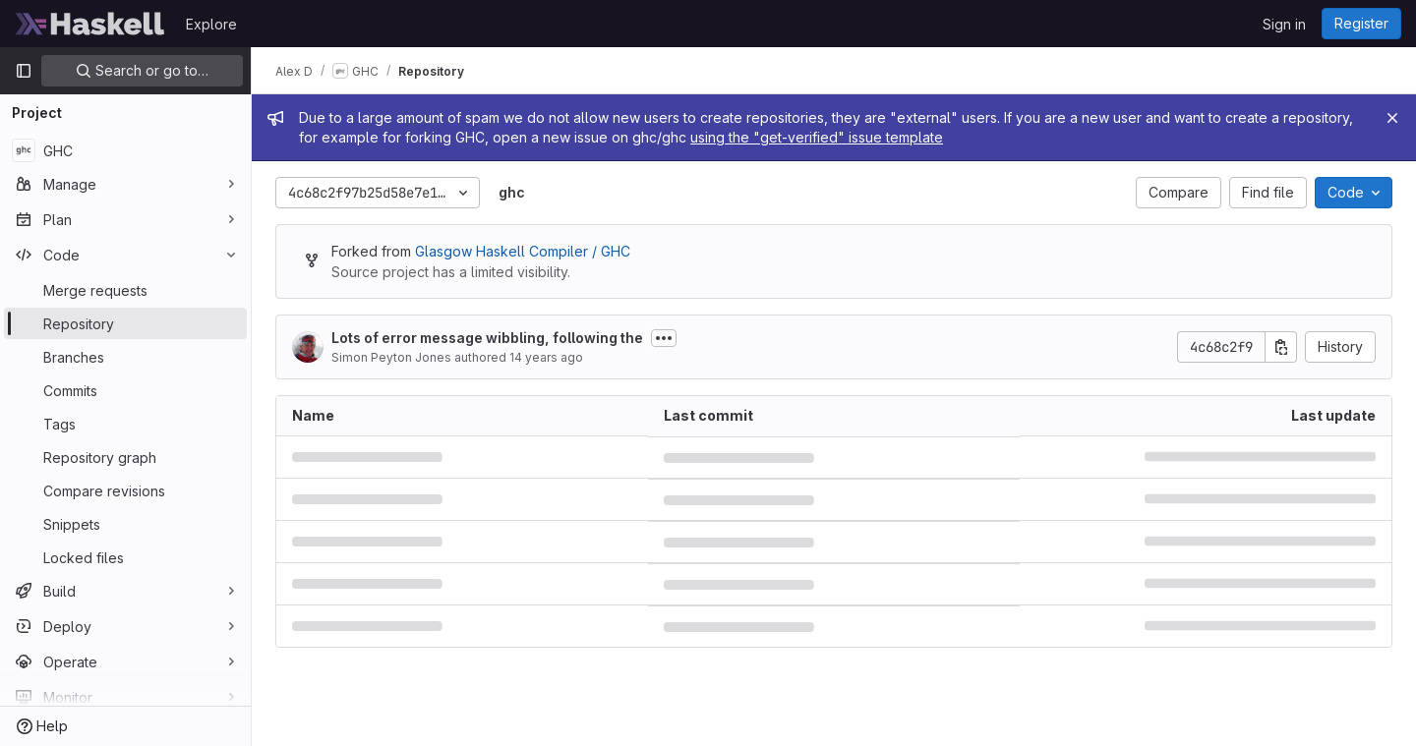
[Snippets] (125, 524)
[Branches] (125, 357)
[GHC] (125, 150)
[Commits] (125, 390)
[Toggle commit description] (664, 338)
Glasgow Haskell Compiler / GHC (522, 251)
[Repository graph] (125, 457)
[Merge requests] (125, 290)
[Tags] (125, 423)
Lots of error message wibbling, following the (487, 337)
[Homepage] (90, 23)
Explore (211, 24)
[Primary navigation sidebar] (23, 70)
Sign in (1284, 24)
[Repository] (125, 323)
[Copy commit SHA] (1281, 347)
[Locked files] (125, 557)
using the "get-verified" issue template (816, 137)
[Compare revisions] (125, 490)
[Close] (1392, 118)
